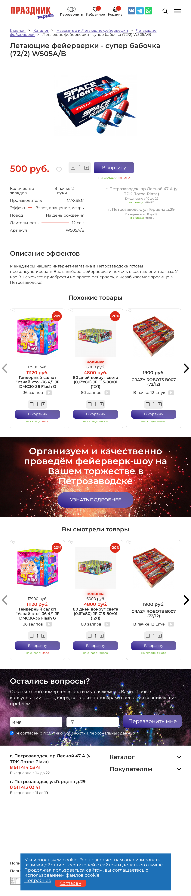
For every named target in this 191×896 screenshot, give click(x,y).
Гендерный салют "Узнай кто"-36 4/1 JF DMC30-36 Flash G (37, 382)
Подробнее (37, 880)
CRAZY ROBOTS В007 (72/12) (153, 382)
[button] (4, 368)
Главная (18, 30)
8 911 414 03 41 (25, 767)
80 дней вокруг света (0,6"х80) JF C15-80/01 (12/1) (95, 382)
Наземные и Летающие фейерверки (92, 30)
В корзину (114, 167)
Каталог (41, 30)
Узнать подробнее (95, 499)
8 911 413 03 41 (25, 787)
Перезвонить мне (152, 721)
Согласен (70, 883)
